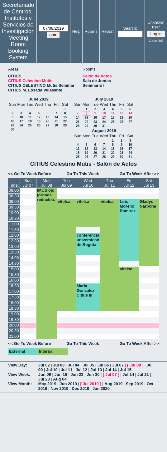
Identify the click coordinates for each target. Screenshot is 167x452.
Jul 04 (73, 365)
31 (104, 126)
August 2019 (104, 130)
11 (29, 117)
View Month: (20, 383)
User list (156, 40)
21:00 (14, 336)
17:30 (14, 297)
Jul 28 (44, 379)
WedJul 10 (88, 183)
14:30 (14, 263)
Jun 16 (61, 374)
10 (21, 117)
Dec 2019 (80, 388)
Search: (130, 28)
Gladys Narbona (148, 204)
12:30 (14, 240)
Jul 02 (44, 365)
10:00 (14, 212)
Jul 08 (135, 365)
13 (47, 117)
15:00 (14, 269)
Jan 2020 (101, 388)
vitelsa (64, 201)
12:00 (14, 235)
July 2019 (104, 99)
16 (12, 121)
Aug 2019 (113, 383)
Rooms (90, 31)
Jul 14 (111, 369)
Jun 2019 (68, 383)
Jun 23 (76, 374)
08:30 (14, 196)
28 (56, 125)
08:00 (14, 190)
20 (47, 121)
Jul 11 (66, 369)
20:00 (14, 325)
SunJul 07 (27, 183)
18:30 (14, 308)
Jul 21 (143, 374)
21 (56, 121)
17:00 (14, 291)
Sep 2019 (134, 383)
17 (21, 121)
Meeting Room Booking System (18, 48)
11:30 (14, 229)
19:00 (14, 314)
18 (29, 121)
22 (65, 121)
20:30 (14, 330)
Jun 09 (44, 374)
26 (39, 125)
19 (39, 121)
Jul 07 (118, 365)
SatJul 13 (149, 183)
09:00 (14, 201)
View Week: (19, 374)
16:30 (14, 285)
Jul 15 (125, 369)
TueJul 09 (66, 183)
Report (108, 31)
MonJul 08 (46, 183)
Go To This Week (82, 173)
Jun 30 (93, 374)
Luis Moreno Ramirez (128, 206)
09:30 (14, 207)
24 (21, 125)
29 (65, 125)
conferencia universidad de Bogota (88, 240)
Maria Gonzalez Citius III (85, 290)
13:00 (14, 246)
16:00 (14, 280)
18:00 (14, 302)
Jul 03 (58, 365)
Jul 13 (96, 369)
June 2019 (39, 99)
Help (76, 31)
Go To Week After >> (139, 173)
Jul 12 (81, 369)
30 (12, 129)
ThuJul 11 (109, 183)
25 (29, 125)
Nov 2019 (59, 388)
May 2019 (47, 383)
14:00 (14, 257)
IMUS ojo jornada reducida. (46, 195)
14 (56, 117)
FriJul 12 (128, 183)
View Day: (17, 365)
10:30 (14, 218)
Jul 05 (88, 365)
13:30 (14, 252)
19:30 (14, 319)
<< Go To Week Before (29, 173)
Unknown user (155, 24)
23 (12, 125)
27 (47, 125)
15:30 (14, 274)
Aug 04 (59, 379)
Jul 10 (52, 369)
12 (39, 117)
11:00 (14, 224)
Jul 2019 (90, 383)
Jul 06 (103, 365)
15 (65, 117)
